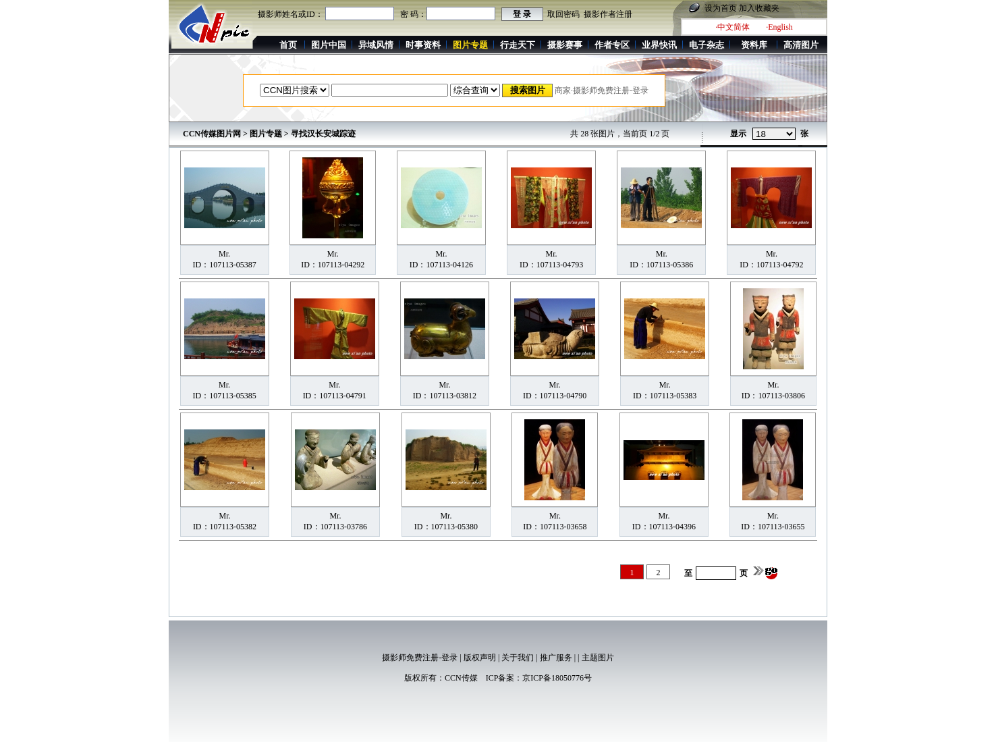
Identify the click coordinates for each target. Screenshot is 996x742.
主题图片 (598, 657)
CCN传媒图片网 (212, 133)
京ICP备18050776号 (557, 678)
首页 (288, 45)
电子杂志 (706, 45)
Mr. (224, 254)
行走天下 (517, 45)
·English (779, 27)
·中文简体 (732, 27)
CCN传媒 (461, 678)
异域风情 (375, 45)
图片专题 (266, 133)
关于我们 (517, 657)
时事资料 (423, 45)
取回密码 (563, 14)
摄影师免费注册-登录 (420, 657)
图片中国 (328, 45)
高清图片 (801, 45)
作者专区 (612, 45)
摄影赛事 (564, 45)
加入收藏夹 (759, 8)
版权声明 (480, 657)
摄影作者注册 (608, 14)
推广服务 (556, 657)
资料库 (754, 45)
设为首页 (720, 8)
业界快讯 (659, 45)
